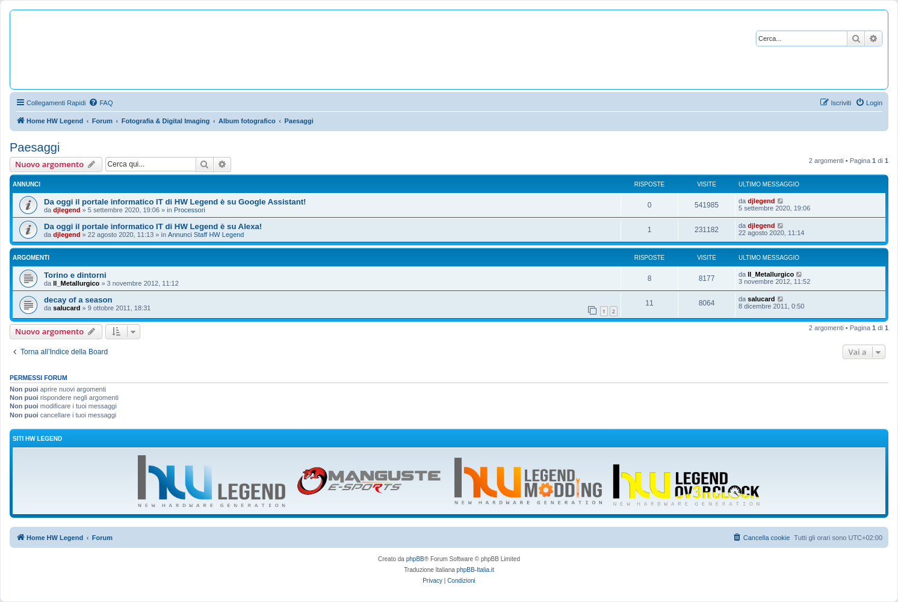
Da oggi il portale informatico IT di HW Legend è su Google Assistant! (175, 201)
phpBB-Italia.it (475, 570)
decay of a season (78, 299)
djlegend (66, 209)
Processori (189, 209)
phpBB (415, 559)
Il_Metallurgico (76, 283)
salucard (66, 308)
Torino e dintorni (75, 275)
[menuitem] (100, 103)
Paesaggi (35, 147)
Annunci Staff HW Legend (206, 234)
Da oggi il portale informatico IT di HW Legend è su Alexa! (153, 226)
